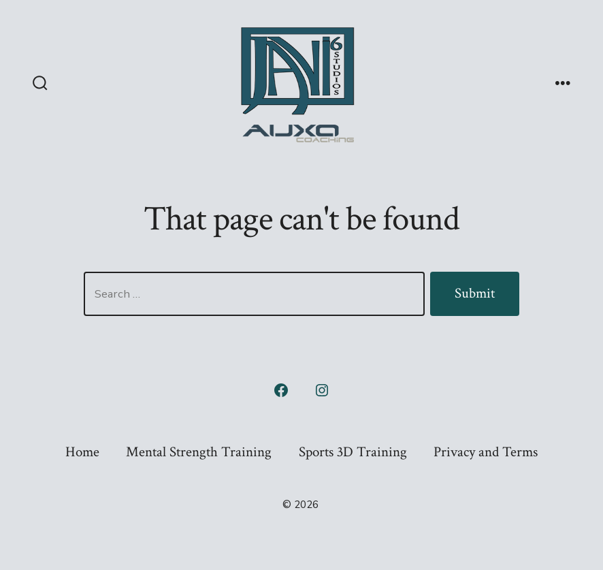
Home (82, 452)
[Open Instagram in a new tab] (322, 390)
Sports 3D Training (353, 452)
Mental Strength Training (199, 452)
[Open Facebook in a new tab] (281, 390)
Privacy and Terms (486, 452)
